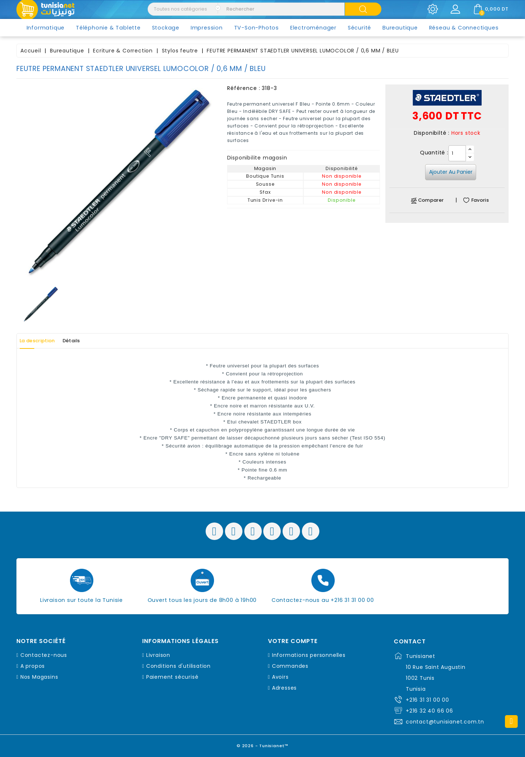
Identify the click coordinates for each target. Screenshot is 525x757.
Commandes (290, 666)
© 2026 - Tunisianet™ (262, 744)
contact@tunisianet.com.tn (445, 721)
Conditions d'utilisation (178, 666)
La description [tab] (43, 340)
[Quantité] (457, 153)
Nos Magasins (39, 677)
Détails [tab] (87, 340)
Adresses (284, 687)
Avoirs (280, 677)
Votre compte (293, 641)
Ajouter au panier (450, 172)
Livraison (158, 655)
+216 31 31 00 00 (427, 699)
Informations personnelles (309, 655)
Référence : (243, 88)
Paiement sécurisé (172, 677)
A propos (32, 666)
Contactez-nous (43, 655)
